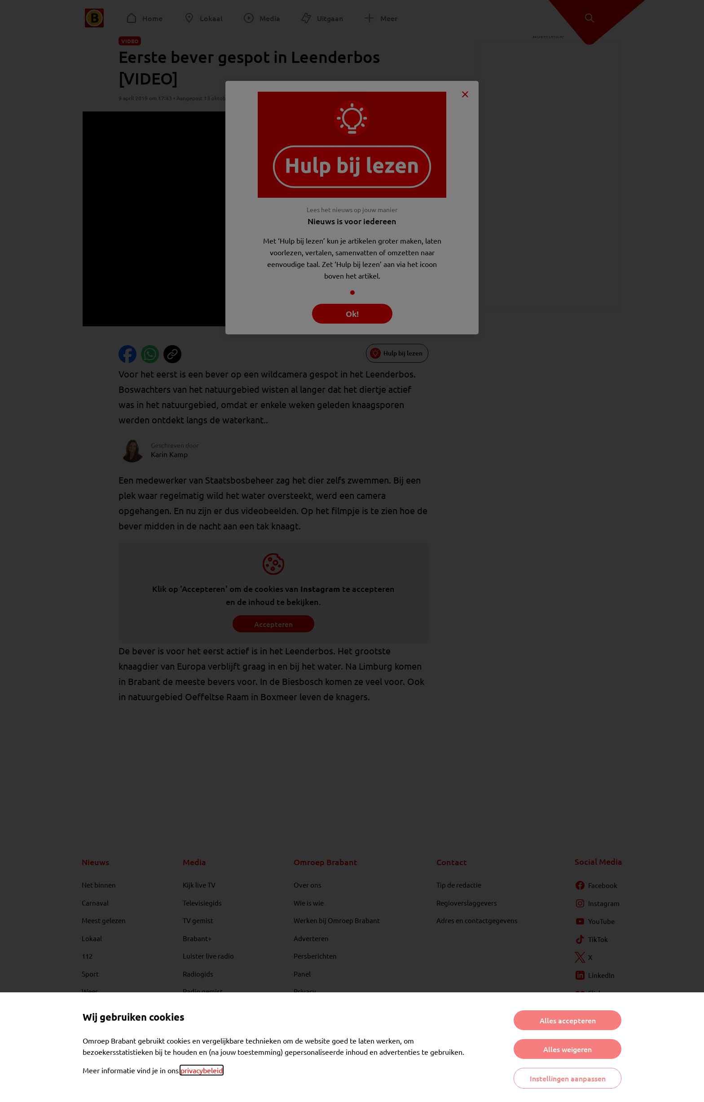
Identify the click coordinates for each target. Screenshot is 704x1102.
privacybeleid (201, 1070)
